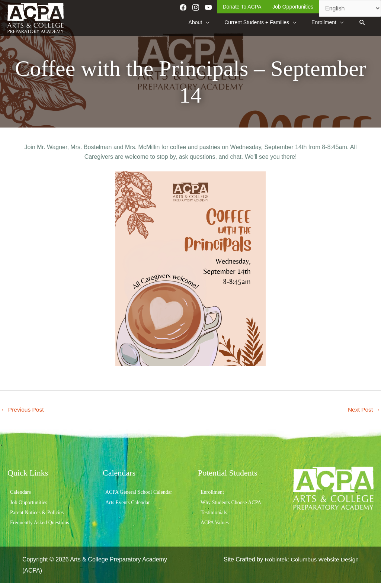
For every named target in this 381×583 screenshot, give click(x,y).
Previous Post (23, 408)
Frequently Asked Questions (39, 522)
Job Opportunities (28, 502)
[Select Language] (350, 8)
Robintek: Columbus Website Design (310, 559)
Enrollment (212, 492)
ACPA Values (215, 522)
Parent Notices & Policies (37, 512)
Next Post (363, 408)
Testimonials (214, 512)
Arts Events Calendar (127, 502)
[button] (362, 22)
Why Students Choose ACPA (231, 502)
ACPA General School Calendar (138, 492)
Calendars (20, 492)
